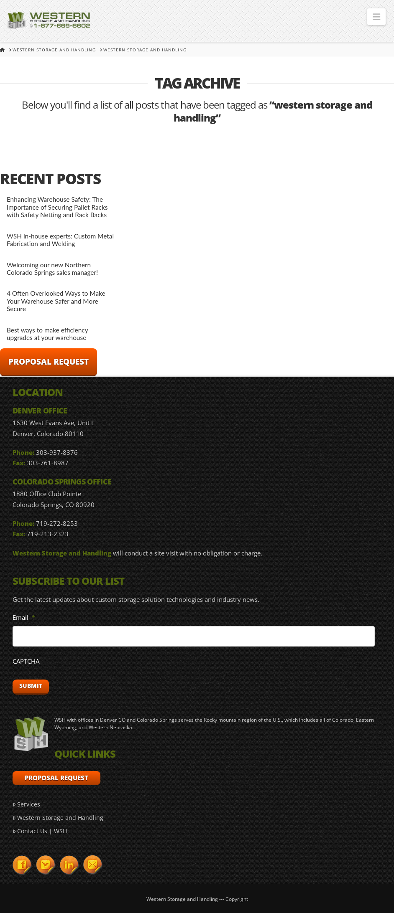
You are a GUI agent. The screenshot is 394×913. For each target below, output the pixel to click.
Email (24, 617)
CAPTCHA (26, 661)
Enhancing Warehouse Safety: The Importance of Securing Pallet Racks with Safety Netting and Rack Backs (57, 206)
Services (26, 804)
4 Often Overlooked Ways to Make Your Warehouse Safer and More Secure (56, 300)
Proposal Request (48, 361)
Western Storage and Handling (58, 818)
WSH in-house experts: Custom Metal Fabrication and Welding (60, 240)
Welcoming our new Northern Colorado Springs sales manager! (52, 268)
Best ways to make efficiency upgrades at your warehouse (47, 334)
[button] (376, 16)
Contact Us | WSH (40, 831)
